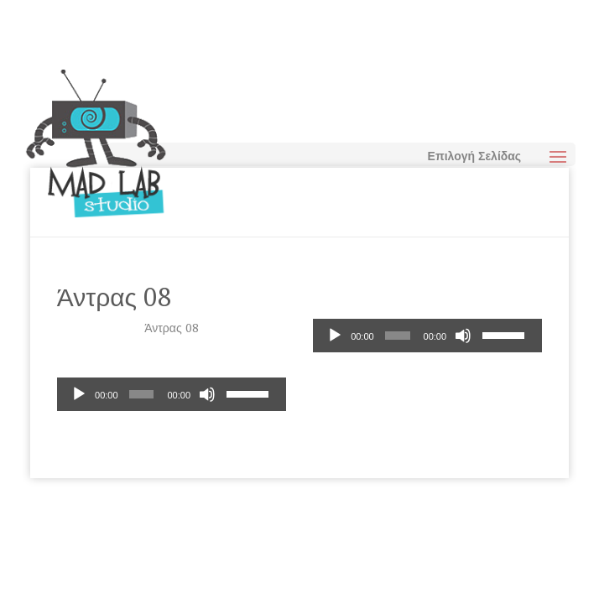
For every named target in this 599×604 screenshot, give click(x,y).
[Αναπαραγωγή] (334, 335)
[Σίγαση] (463, 335)
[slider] (397, 335)
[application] (427, 335)
